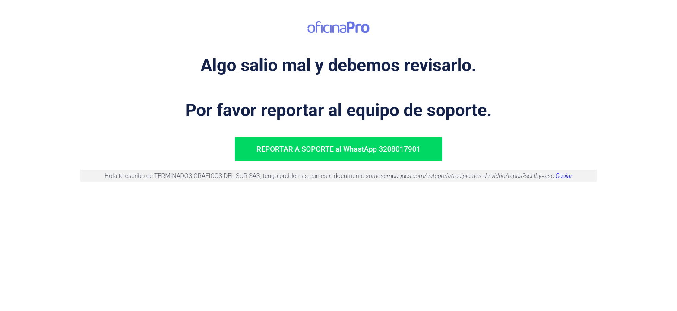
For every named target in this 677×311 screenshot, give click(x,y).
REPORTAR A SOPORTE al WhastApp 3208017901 (338, 149)
